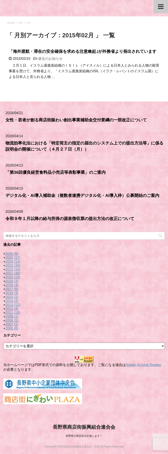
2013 (12, 305)
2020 (12, 277)
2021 (12, 273)
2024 (12, 261)
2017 (11, 289)
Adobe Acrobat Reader (143, 365)
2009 (11, 316)
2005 (11, 328)
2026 (11, 254)
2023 (12, 265)
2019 (11, 281)
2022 (12, 269)
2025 (12, 258)
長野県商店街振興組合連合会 (84, 427)
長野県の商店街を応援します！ (84, 435)
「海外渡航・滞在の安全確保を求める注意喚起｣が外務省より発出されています (82, 51)
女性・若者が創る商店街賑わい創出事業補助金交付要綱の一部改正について (76, 120)
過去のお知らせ (50, 58)
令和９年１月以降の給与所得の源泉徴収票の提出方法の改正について (69, 218)
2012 (11, 309)
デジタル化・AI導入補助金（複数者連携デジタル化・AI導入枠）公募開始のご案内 (82, 195)
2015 (11, 297)
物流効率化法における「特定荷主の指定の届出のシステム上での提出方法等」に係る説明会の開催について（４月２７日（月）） (84, 146)
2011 (12, 313)
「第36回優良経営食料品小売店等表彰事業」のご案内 (55, 172)
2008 (11, 320)
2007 (11, 324)
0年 (21, 22)
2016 (11, 293)
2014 (11, 301)
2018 (11, 285)
